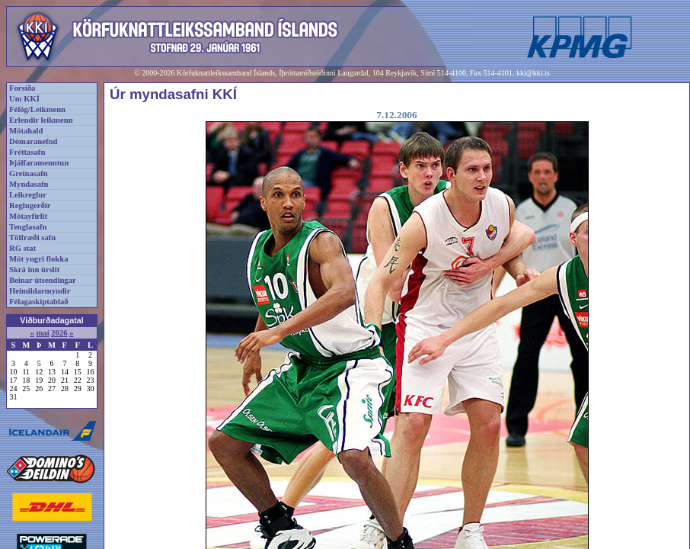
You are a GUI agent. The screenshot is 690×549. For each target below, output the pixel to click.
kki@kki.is (533, 73)
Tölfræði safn (32, 237)
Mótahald (26, 131)
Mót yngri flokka (39, 259)
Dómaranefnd (33, 141)
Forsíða (22, 88)
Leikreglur (27, 195)
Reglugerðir (29, 205)
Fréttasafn (27, 152)
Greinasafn (28, 173)
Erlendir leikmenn (41, 120)
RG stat (22, 248)
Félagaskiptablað (39, 301)
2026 (59, 333)
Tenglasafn (27, 227)
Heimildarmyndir (40, 291)
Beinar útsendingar (42, 280)
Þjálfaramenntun (39, 163)
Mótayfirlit (28, 216)
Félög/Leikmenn (37, 109)
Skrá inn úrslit (34, 269)
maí (42, 333)
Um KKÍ (24, 99)
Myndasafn (29, 184)
